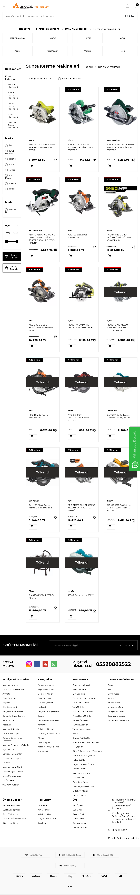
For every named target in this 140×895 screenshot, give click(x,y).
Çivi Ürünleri (79, 694)
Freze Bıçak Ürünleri (82, 716)
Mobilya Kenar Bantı (13, 767)
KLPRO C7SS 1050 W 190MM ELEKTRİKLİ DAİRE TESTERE (81, 147)
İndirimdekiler (44, 814)
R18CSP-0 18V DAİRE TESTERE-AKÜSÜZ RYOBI (80, 326)
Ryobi (10, 188)
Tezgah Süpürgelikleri (48, 711)
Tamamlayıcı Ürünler (13, 771)
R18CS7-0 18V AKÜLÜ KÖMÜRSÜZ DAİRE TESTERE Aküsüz (117, 327)
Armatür (7, 694)
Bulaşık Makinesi (116, 711)
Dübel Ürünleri (80, 795)
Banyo (41, 716)
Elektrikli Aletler (47, 29)
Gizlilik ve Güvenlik (12, 823)
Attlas (10, 170)
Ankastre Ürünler (46, 685)
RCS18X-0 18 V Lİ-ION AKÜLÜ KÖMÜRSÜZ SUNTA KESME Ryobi (120, 237)
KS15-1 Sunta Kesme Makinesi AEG (77, 236)
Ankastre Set (114, 702)
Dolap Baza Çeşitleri (12, 758)
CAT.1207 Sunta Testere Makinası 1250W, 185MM (118, 416)
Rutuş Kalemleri (80, 724)
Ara (129, 16)
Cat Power (9, 176)
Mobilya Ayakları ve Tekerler (16, 745)
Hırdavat (42, 707)
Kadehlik (7, 724)
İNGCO (10, 145)
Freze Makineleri (13, 115)
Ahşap (41, 738)
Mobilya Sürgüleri (81, 773)
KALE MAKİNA (10, 152)
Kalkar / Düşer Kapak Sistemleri (13, 739)
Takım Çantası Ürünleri (49, 733)
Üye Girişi (77, 809)
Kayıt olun (127, 645)
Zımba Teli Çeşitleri (82, 738)
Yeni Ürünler (43, 809)
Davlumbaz (113, 694)
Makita (10, 183)
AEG (9, 164)
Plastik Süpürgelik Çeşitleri (86, 742)
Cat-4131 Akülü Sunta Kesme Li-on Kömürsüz (40, 506)
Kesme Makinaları (76, 29)
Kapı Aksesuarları (46, 689)
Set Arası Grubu (10, 720)
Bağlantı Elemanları (12, 754)
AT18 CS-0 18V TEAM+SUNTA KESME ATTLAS (78, 418)
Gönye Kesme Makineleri (13, 106)
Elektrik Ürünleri (80, 782)
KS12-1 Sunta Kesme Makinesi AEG (38, 416)
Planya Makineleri (13, 85)
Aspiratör (112, 698)
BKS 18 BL (10, 210)
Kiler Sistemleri (10, 707)
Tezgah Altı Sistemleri (13, 711)
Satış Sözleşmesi (10, 814)
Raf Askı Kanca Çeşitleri (84, 755)
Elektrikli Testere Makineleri (13, 125)
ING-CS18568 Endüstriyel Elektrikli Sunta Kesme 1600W (119, 508)
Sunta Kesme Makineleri (13, 95)
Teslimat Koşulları (11, 805)
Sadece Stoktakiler (69, 78)
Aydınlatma (8, 749)
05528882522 (113, 664)
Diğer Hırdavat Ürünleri (84, 764)
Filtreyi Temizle (11, 267)
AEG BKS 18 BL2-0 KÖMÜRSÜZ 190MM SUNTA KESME (42, 327)
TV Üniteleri (8, 780)
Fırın (110, 689)
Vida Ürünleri (79, 707)
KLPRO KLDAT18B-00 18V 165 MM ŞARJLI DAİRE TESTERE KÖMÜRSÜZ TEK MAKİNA (42, 238)
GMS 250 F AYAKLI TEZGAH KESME (42, 596)
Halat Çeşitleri (44, 742)
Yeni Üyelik (78, 805)
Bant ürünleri (79, 689)
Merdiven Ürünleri (81, 702)
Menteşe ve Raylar (11, 733)
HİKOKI (10, 159)
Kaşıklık (6, 702)
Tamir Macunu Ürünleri (84, 698)
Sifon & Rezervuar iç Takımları (87, 751)
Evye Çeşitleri (9, 698)
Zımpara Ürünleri (81, 685)
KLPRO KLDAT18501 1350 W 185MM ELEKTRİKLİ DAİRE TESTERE (120, 147)
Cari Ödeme (78, 818)
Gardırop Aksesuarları (13, 689)
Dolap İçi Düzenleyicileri (14, 716)
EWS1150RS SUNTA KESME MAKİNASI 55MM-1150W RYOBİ (42, 147)
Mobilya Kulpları (10, 685)
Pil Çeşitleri (78, 746)
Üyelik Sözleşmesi (11, 809)
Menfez (6, 762)
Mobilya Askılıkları (11, 729)
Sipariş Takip (79, 814)
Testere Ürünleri (80, 720)
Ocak (110, 685)
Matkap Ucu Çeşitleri (83, 711)
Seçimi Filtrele (11, 256)
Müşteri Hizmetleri (47, 818)
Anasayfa (24, 29)
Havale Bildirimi (80, 827)
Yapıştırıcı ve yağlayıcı (48, 746)
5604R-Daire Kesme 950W (81, 595)
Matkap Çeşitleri (46, 702)
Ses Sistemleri (79, 768)
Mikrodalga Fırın (116, 707)
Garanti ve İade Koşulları (14, 818)
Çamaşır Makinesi (116, 716)
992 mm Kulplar (11, 784)
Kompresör (43, 751)
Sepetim (42, 823)
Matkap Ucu (79, 777)
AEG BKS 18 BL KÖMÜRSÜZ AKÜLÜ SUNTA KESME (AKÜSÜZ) (81, 508)
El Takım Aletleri (46, 729)
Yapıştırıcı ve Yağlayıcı (83, 729)
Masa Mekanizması (12, 776)
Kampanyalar (79, 823)
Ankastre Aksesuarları (118, 720)
